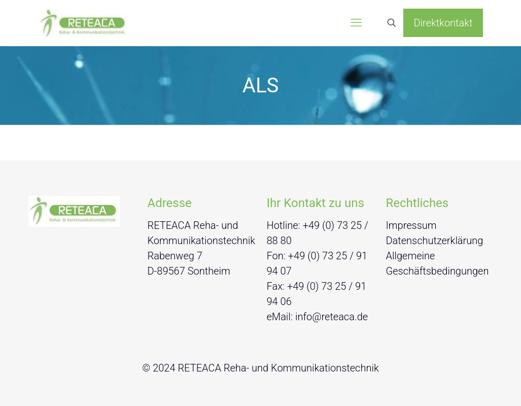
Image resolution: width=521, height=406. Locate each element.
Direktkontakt (442, 23)
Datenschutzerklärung (434, 240)
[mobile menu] (356, 22)
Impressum (411, 225)
